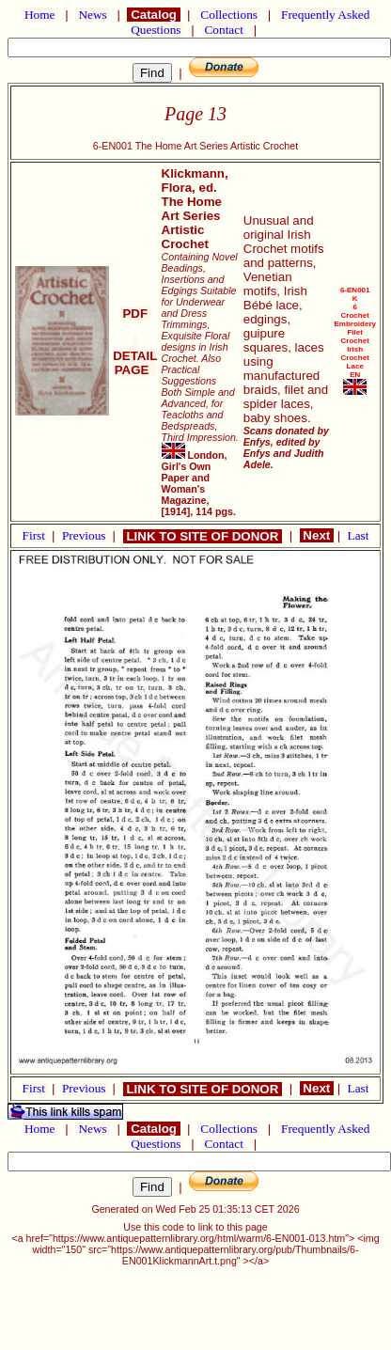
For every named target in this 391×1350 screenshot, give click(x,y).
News (92, 15)
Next (317, 535)
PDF (135, 313)
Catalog (153, 15)
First (36, 535)
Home (40, 15)
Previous (85, 535)
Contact (223, 30)
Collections (228, 15)
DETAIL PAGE (135, 356)
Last (358, 535)
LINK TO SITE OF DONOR (202, 536)
